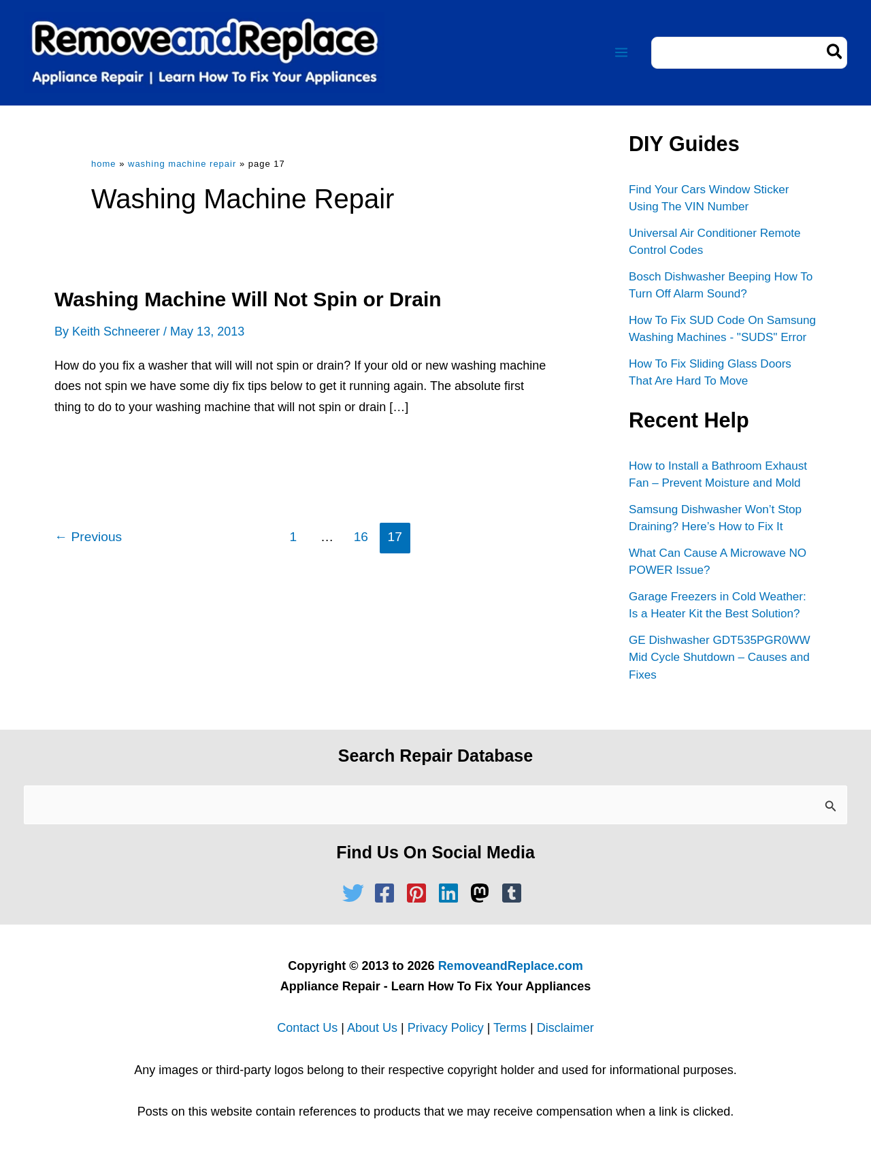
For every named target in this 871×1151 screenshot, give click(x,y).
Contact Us (307, 1026)
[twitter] (356, 892)
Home (103, 164)
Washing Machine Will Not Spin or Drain (248, 299)
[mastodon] (483, 892)
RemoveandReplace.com (510, 964)
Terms (510, 1026)
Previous (88, 537)
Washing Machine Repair (182, 164)
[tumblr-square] (515, 892)
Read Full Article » (118, 453)
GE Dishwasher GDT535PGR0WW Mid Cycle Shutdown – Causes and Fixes (719, 656)
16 (361, 537)
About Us (372, 1026)
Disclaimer (565, 1026)
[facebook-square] (388, 892)
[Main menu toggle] (621, 52)
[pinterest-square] (420, 892)
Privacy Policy (446, 1026)
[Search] (835, 52)
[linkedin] (452, 892)
